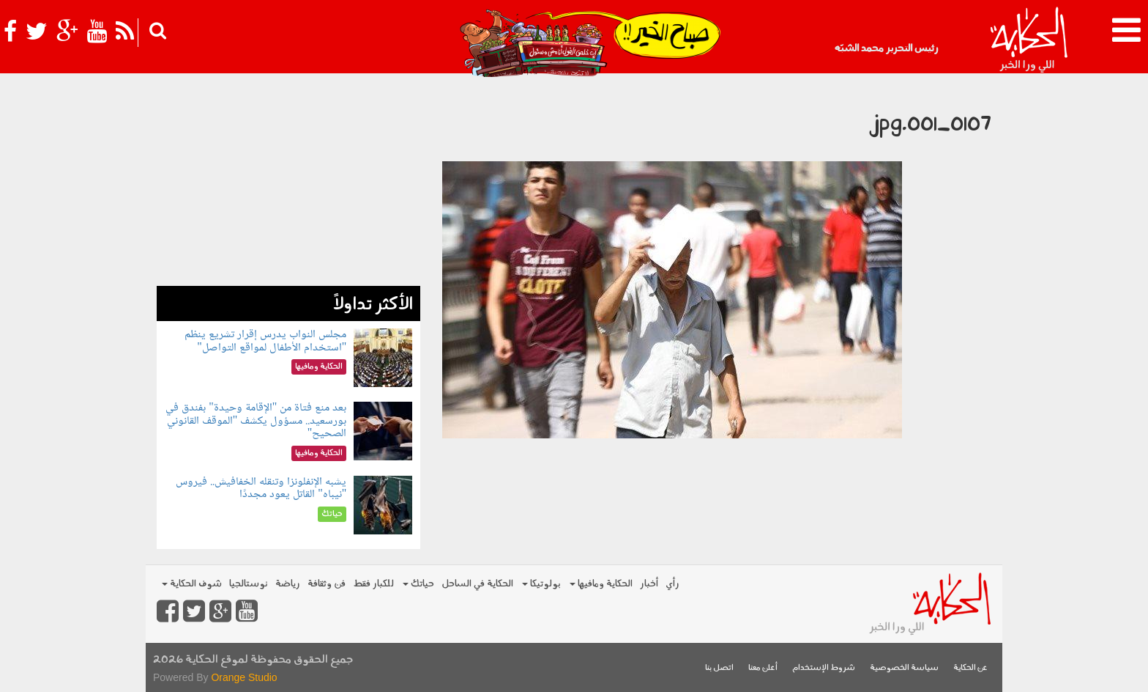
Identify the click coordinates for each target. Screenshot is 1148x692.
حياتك (418, 584)
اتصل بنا (719, 668)
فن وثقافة (327, 584)
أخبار (649, 584)
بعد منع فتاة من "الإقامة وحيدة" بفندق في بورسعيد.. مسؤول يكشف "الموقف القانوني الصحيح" (255, 420)
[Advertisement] (288, 183)
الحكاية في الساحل (477, 584)
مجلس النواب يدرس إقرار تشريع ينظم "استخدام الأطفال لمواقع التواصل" (265, 341)
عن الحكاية (970, 668)
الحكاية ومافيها (601, 584)
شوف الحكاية (192, 584)
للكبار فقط (373, 584)
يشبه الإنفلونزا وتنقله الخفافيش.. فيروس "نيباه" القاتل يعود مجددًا (261, 488)
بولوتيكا (541, 584)
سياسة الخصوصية (904, 668)
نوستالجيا (248, 584)
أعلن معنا (763, 668)
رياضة (287, 584)
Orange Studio (244, 677)
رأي (672, 584)
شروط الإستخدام (823, 668)
